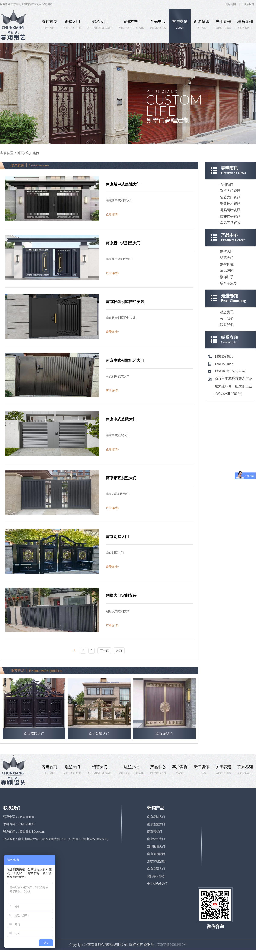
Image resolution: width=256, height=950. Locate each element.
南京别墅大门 (156, 824)
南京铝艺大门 (156, 839)
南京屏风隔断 (156, 854)
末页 (119, 650)
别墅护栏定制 (156, 861)
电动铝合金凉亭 (157, 883)
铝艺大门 (227, 258)
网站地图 (230, 4)
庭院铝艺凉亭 (156, 876)
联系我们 (249, 4)
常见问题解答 (230, 223)
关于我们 (227, 318)
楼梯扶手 (227, 277)
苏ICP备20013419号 (172, 944)
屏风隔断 (227, 270)
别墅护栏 (227, 264)
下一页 (104, 650)
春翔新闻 (227, 184)
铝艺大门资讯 (230, 197)
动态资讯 (227, 312)
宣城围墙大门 (156, 846)
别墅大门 (227, 251)
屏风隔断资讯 (230, 210)
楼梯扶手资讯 (230, 216)
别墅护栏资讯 (230, 203)
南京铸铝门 (154, 831)
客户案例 (32, 153)
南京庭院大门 (156, 816)
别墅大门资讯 (230, 191)
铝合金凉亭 (228, 283)
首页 (20, 153)
